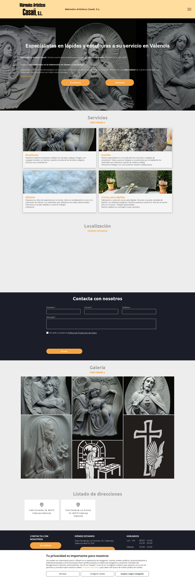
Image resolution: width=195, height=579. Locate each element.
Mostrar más (26, 76)
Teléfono (126, 307)
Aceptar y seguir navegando (132, 574)
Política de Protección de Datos (82, 332)
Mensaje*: (51, 317)
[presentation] (65, 341)
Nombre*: (50, 307)
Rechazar (62, 574)
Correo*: (88, 307)
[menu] (189, 9)
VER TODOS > (97, 122)
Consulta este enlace (91, 567)
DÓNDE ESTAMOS (97, 230)
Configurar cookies (97, 574)
